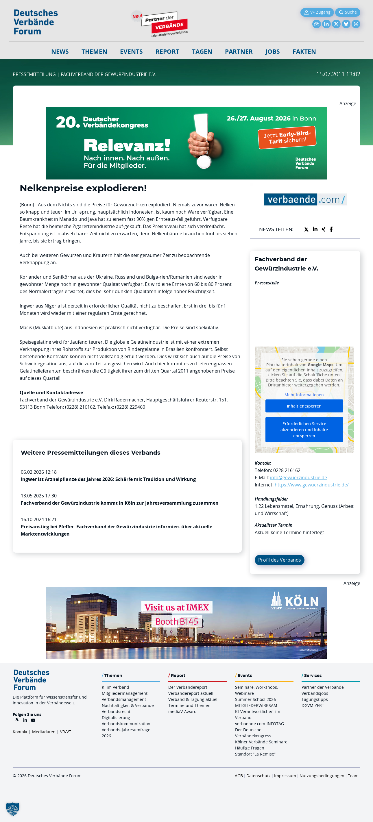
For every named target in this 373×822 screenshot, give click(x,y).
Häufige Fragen (249, 748)
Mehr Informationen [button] (304, 394)
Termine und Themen (189, 705)
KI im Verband (115, 687)
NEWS (60, 51)
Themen (94, 51)
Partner (239, 51)
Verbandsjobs (315, 693)
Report (167, 51)
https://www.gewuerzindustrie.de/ (312, 485)
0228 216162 (286, 470)
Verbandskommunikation (126, 723)
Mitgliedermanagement (124, 693)
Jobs (272, 51)
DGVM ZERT (313, 705)
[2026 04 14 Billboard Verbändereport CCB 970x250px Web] (186, 590)
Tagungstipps (315, 699)
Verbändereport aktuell (190, 693)
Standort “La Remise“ (255, 754)
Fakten (304, 51)
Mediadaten (44, 731)
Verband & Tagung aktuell (193, 699)
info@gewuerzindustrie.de (298, 477)
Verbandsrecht (116, 711)
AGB (239, 775)
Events (131, 51)
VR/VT (65, 731)
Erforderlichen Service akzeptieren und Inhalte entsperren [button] (304, 429)
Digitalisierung (116, 717)
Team (353, 775)
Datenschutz (258, 775)
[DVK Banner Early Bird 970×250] (186, 111)
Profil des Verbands (279, 560)
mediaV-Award (182, 711)
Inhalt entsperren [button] (304, 406)
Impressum (285, 775)
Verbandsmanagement (124, 699)
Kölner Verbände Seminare (261, 742)
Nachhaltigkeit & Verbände (128, 705)
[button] (12, 809)
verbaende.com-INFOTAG (259, 723)
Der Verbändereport (187, 687)
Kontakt (20, 731)
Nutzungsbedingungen (322, 775)
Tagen (202, 51)
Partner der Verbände (323, 687)
